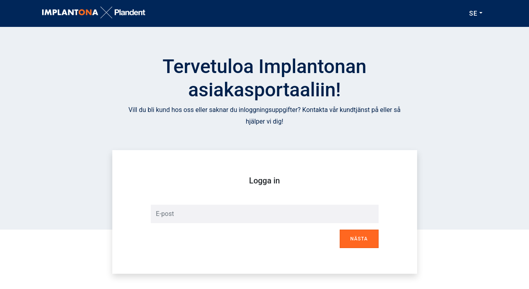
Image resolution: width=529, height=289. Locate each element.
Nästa (359, 239)
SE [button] (473, 13)
